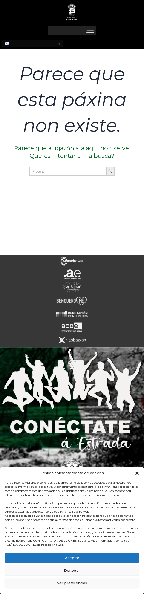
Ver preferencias (72, 583)
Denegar (72, 570)
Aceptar (72, 558)
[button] (137, 473)
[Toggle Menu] (90, 31)
